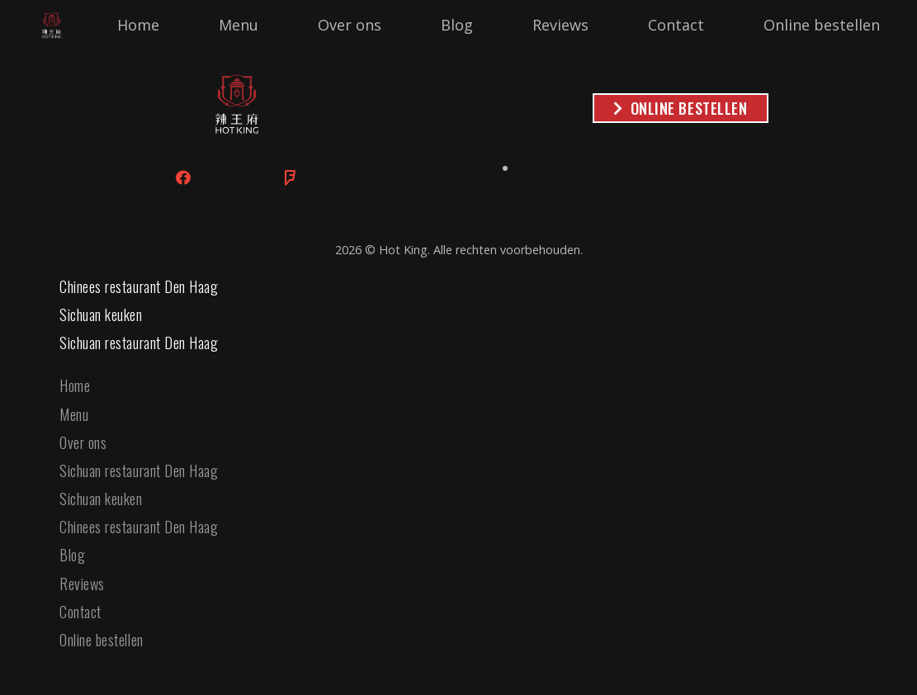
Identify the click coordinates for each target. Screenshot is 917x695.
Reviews (82, 583)
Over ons (82, 442)
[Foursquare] (290, 177)
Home (74, 385)
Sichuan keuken (101, 314)
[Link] (51, 25)
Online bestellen (101, 639)
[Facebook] (183, 177)
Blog (72, 554)
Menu (73, 414)
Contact (80, 611)
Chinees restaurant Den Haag (139, 286)
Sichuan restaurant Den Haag (139, 342)
